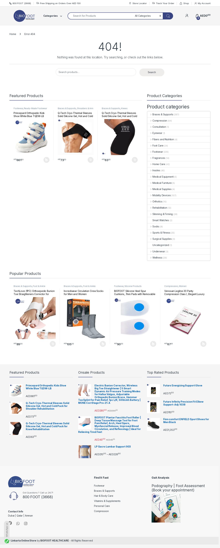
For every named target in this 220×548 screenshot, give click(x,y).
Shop (184, 3)
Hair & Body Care (103, 495)
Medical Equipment (160, 176)
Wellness (154, 257)
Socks (153, 226)
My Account (202, 3)
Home (12, 34)
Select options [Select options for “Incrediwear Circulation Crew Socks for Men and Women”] (103, 344)
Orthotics (154, 201)
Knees (124, 108)
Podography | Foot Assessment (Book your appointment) (178, 488)
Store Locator (138, 3)
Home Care (156, 164)
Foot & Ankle (39, 286)
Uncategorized (158, 245)
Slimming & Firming (160, 214)
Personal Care (102, 505)
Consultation (156, 126)
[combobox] (100, 15)
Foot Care (155, 145)
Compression (157, 120)
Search (152, 72)
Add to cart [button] (91, 160)
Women (182, 286)
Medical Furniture (159, 182)
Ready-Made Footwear (35, 108)
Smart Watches (158, 220)
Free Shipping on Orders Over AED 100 (58, 3)
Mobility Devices (159, 195)
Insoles (153, 170)
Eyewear (154, 132)
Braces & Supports (67, 108)
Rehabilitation (157, 207)
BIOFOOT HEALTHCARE (54, 540)
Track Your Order (163, 3)
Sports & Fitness (158, 232)
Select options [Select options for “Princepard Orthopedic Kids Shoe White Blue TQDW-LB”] (46, 160)
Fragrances (156, 157)
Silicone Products (133, 286)
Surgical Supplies (159, 238)
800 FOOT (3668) (20, 3)
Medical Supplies (159, 189)
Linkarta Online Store (23, 540)
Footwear (18, 108)
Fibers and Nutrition (160, 139)
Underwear (156, 251)
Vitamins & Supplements (107, 500)
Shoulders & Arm (85, 108)
